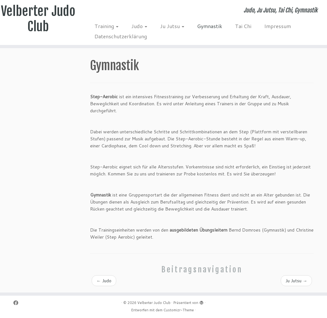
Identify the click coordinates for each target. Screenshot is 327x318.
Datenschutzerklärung (121, 36)
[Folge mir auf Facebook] (17, 303)
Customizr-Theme (179, 310)
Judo (139, 26)
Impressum (277, 26)
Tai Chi (243, 26)
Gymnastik (209, 26)
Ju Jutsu (172, 26)
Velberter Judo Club (38, 19)
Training (106, 26)
